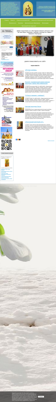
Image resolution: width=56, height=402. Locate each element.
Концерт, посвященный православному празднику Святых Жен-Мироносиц (37, 82)
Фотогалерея (45, 23)
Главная (7, 20)
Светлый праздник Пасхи (33, 106)
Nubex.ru (10, 187)
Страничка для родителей (23, 20)
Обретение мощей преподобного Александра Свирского (6, 174)
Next (52, 46)
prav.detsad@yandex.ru (5, 59)
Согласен (41, 396)
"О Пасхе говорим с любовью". (35, 95)
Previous (18, 46)
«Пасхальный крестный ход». (34, 122)
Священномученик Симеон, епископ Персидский (6, 177)
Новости (13, 20)
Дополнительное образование (32, 23)
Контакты (20, 23)
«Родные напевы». (31, 70)
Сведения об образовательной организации (42, 20)
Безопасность (12, 23)
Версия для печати (51, 140)
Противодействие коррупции (29, 26)
